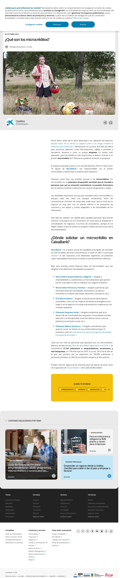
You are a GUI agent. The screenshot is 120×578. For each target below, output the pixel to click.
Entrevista (37, 510)
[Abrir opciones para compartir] (105, 122)
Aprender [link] (9, 507)
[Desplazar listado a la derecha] (108, 389)
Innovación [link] (9, 517)
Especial (36, 503)
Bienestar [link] (9, 503)
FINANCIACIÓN (95, 389)
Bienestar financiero (95, 510)
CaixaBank (20, 121)
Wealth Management (37, 551)
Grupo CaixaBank (59, 534)
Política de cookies (80, 18)
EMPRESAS (81, 389)
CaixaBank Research (14, 540)
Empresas (33, 537)
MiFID (32, 557)
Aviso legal (21, 576)
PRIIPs (32, 560)
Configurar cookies (34, 24)
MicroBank (57, 537)
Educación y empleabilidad (98, 507)
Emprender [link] (9, 510)
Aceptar (83, 24)
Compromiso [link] (10, 513)
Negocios (33, 540)
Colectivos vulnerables (96, 503)
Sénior (90, 500)
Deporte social (93, 513)
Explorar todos (38, 517)
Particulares (34, 534)
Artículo (36, 500)
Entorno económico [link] (12, 500)
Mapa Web (52, 576)
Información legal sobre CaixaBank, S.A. (36, 576)
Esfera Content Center (13, 537)
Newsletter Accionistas (14, 542)
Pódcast (36, 513)
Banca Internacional (37, 554)
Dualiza (56, 545)
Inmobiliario (65, 503)
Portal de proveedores (61, 542)
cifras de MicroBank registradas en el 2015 (91, 345)
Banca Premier (35, 548)
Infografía (36, 507)
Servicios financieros (68, 513)
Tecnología (64, 510)
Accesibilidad (61, 576)
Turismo (63, 507)
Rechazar (57, 24)
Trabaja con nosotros (61, 540)
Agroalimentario (66, 500)
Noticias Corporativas (13, 534)
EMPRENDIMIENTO (67, 389)
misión (55, 255)
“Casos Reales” (74, 367)
